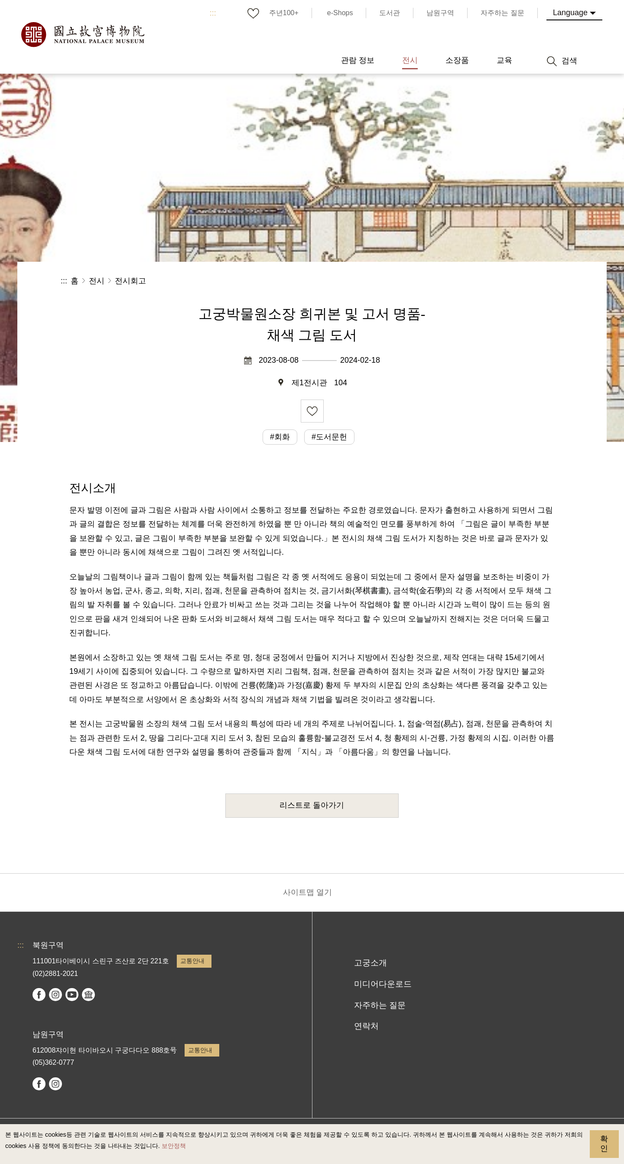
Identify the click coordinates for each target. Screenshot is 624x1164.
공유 (468, 281)
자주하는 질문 (380, 1005)
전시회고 (130, 280)
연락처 (366, 1026)
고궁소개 (370, 962)
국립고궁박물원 (82, 35)
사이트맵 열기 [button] (307, 892)
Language (570, 12)
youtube (71, 994)
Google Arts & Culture (88, 994)
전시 (96, 280)
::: (213, 13)
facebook (39, 994)
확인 (604, 1144)
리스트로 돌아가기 (312, 805)
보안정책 (174, 1145)
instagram (55, 994)
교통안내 (192, 960)
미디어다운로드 (383, 983)
